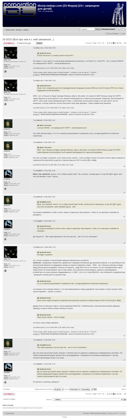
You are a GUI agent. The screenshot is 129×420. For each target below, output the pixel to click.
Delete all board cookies (98, 413)
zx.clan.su (36, 74)
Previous (7, 389)
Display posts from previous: (49, 389)
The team (86, 413)
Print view (119, 29)
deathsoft (39, 120)
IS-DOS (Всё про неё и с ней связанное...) (28, 39)
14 (125, 43)
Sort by (72, 389)
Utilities (26, 30)
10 (120, 43)
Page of (97, 43)
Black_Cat (39, 48)
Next (123, 389)
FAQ (108, 33)
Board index (10, 30)
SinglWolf (39, 170)
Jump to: (49, 399)
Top (124, 76)
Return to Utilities (9, 399)
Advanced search (108, 29)
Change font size (123, 29)
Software (19, 30)
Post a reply (9, 43)
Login (123, 33)
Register (116, 33)
